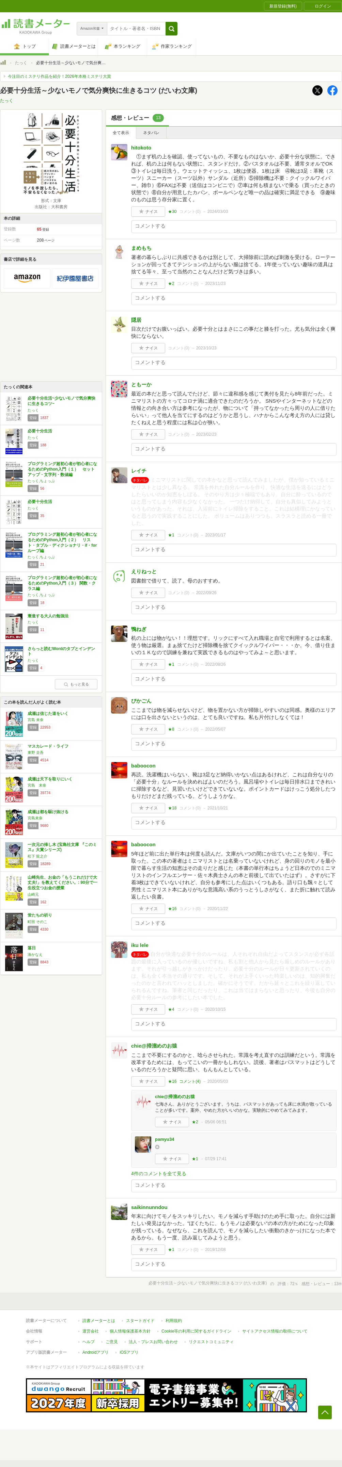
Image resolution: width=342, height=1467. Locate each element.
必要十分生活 (40, 431)
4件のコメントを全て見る (158, 1173)
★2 (171, 283)
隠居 (136, 320)
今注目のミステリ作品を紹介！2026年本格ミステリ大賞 (59, 76)
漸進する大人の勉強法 (48, 616)
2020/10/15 (215, 1009)
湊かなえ (35, 954)
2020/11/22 (217, 909)
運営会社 (90, 1331)
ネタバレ (151, 132)
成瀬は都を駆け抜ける (48, 811)
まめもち (141, 248)
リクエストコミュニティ (211, 1342)
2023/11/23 (215, 284)
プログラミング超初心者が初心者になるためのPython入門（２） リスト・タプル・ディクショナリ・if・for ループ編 (62, 542)
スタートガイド (140, 1321)
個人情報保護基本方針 (130, 1331)
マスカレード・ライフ (48, 746)
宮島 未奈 (36, 720)
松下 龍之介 (37, 856)
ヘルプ (88, 1342)
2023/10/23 (206, 348)
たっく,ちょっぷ (41, 481)
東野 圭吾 (36, 752)
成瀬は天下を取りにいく (50, 779)
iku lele (140, 945)
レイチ (138, 471)
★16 (172, 908)
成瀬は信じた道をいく (48, 713)
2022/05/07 (215, 729)
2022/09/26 (206, 593)
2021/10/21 (217, 808)
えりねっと (144, 571)
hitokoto (141, 147)
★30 (172, 211)
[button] (171, 28)
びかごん (141, 701)
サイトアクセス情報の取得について (275, 1331)
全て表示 (121, 132)
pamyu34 (164, 1139)
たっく (21, 62)
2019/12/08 (215, 1250)
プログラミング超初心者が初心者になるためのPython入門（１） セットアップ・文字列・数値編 (62, 469)
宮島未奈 (35, 818)
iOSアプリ (129, 1352)
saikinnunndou (149, 1207)
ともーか (141, 384)
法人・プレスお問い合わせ (153, 1342)
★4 (171, 1009)
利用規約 (174, 1321)
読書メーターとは (98, 1321)
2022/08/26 (215, 664)
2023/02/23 (206, 434)
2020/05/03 (217, 1081)
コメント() (190, 212)
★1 (171, 535)
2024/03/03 (217, 212)
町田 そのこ (37, 922)
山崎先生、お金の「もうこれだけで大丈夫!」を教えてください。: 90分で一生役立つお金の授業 (62, 882)
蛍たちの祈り (40, 915)
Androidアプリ (95, 1352)
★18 (172, 808)
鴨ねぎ (138, 629)
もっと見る (76, 684)
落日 (32, 948)
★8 (171, 729)
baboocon (143, 765)
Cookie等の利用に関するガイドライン (196, 1331)
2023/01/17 (215, 535)
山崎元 (33, 894)
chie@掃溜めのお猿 (154, 1046)
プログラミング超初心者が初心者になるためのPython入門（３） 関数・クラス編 (62, 583)
